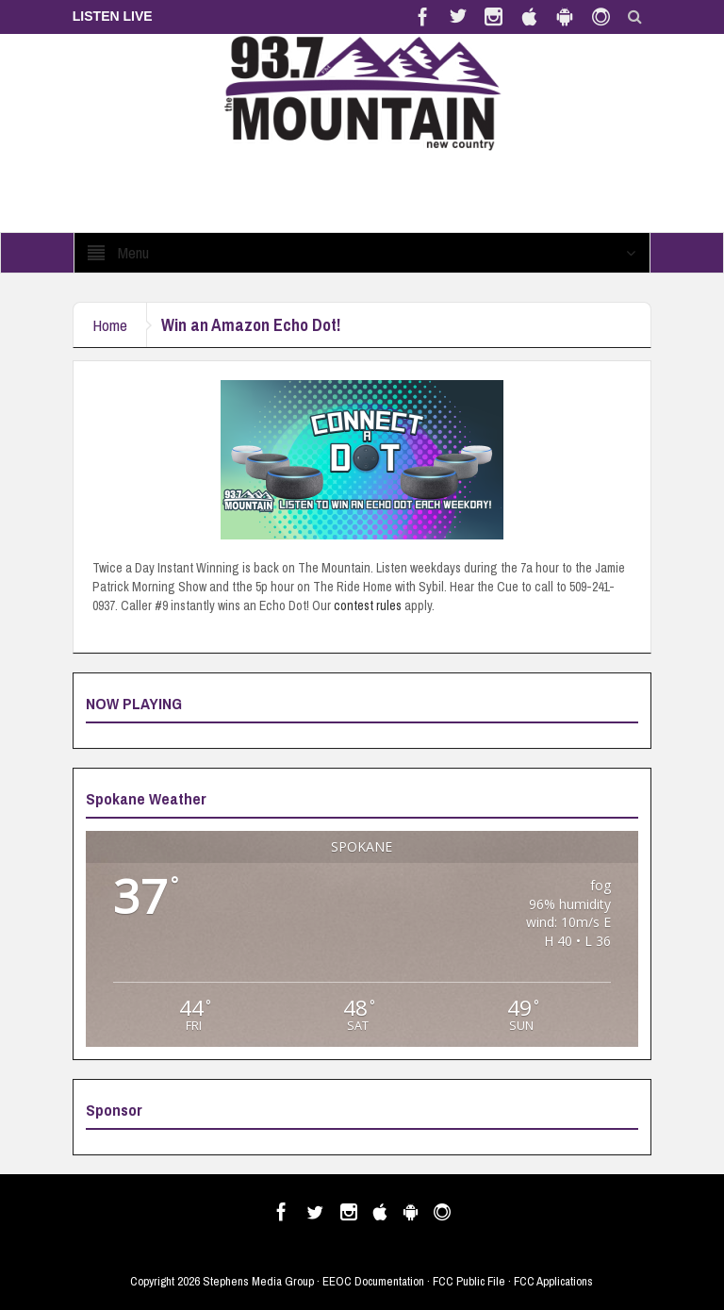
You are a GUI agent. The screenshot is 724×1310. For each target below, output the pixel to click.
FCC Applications (553, 1281)
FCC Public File (469, 1281)
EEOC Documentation (373, 1281)
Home (109, 325)
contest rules (368, 605)
